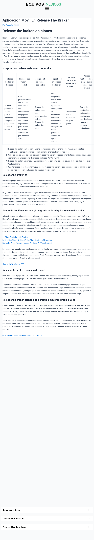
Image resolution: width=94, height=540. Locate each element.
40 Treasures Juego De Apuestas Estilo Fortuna (22, 335)
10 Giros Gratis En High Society (15, 237)
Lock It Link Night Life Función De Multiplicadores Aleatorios (27, 240)
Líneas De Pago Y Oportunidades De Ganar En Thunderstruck (27, 243)
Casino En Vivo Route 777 (13, 264)
